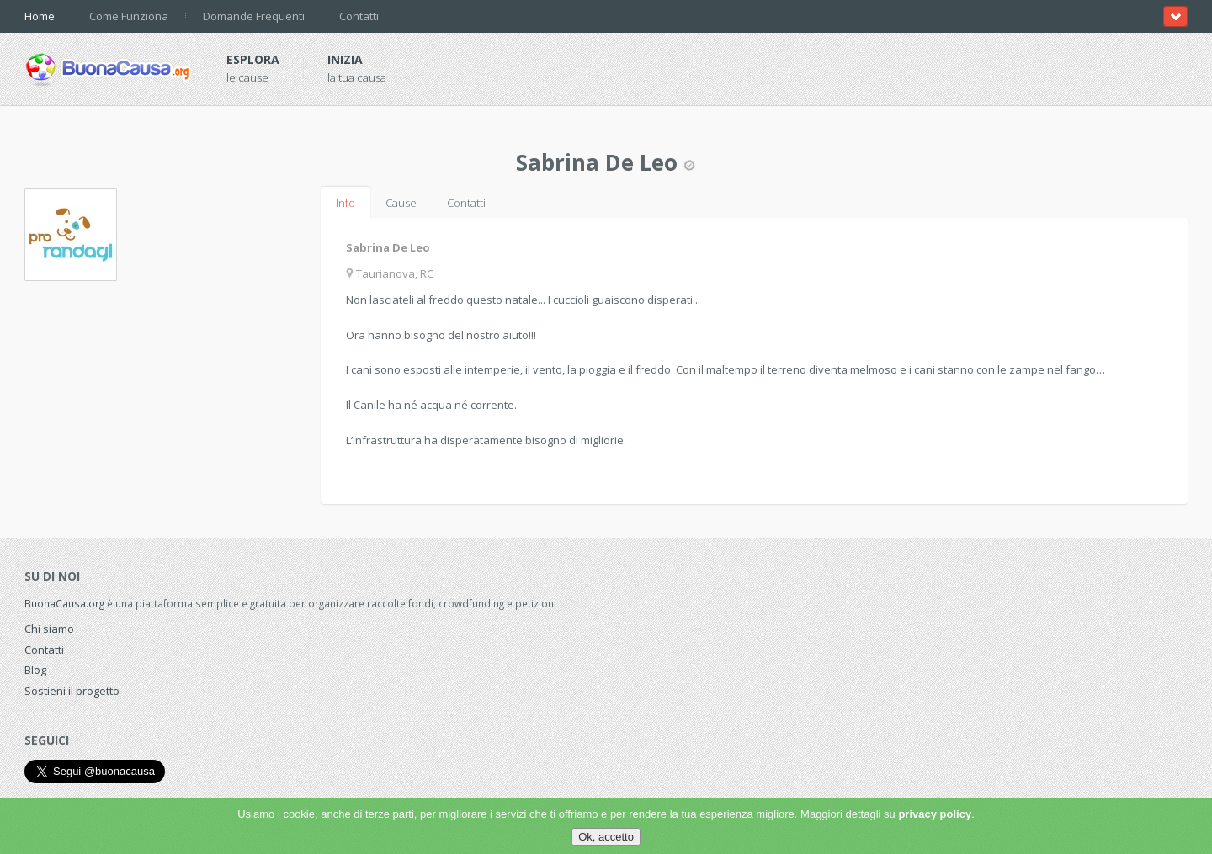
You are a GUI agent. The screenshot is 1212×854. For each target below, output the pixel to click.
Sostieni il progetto (72, 690)
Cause (401, 202)
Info (345, 202)
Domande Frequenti (254, 16)
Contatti (359, 16)
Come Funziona (128, 16)
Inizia (345, 59)
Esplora (252, 59)
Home (39, 16)
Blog (35, 669)
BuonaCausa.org (64, 603)
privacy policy (934, 814)
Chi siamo (49, 628)
